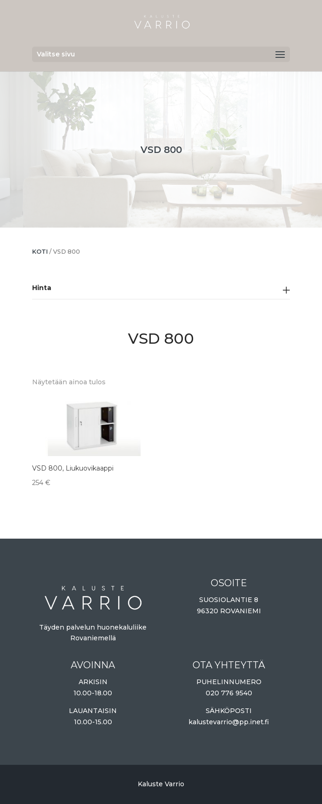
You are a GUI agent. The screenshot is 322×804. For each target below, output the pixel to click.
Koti (40, 251)
